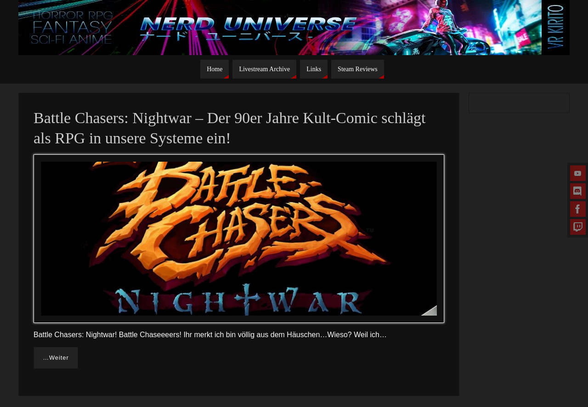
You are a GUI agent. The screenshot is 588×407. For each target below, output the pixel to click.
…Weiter (56, 357)
